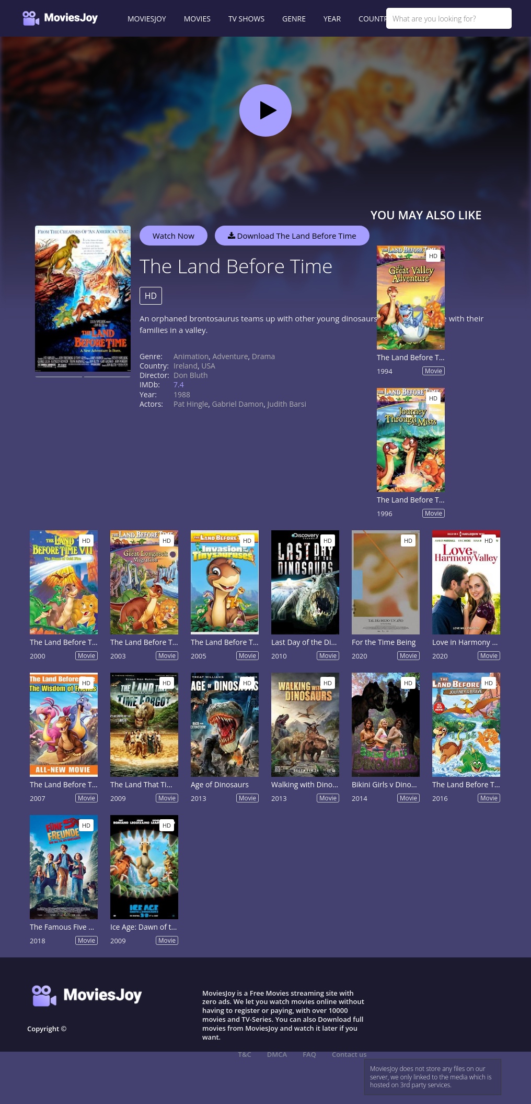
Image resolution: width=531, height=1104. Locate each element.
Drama (263, 356)
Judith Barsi (287, 404)
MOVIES (197, 19)
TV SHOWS (246, 19)
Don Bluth (191, 375)
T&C (244, 1054)
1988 (182, 394)
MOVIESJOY (147, 19)
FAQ (309, 1054)
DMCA (277, 1054)
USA (208, 366)
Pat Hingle (191, 404)
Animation (191, 356)
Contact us (349, 1054)
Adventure (230, 356)
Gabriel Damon (238, 404)
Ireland (186, 366)
